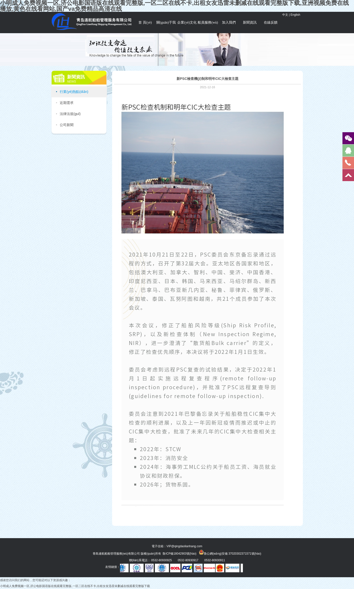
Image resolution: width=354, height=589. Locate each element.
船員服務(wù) (208, 22)
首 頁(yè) (145, 22)
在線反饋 (271, 22)
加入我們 (229, 22)
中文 (285, 14)
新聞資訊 (250, 22)
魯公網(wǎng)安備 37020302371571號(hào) (230, 552)
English (295, 14)
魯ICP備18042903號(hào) (179, 553)
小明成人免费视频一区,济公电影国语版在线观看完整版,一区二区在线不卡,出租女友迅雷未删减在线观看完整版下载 (75, 586)
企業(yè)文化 (187, 22)
